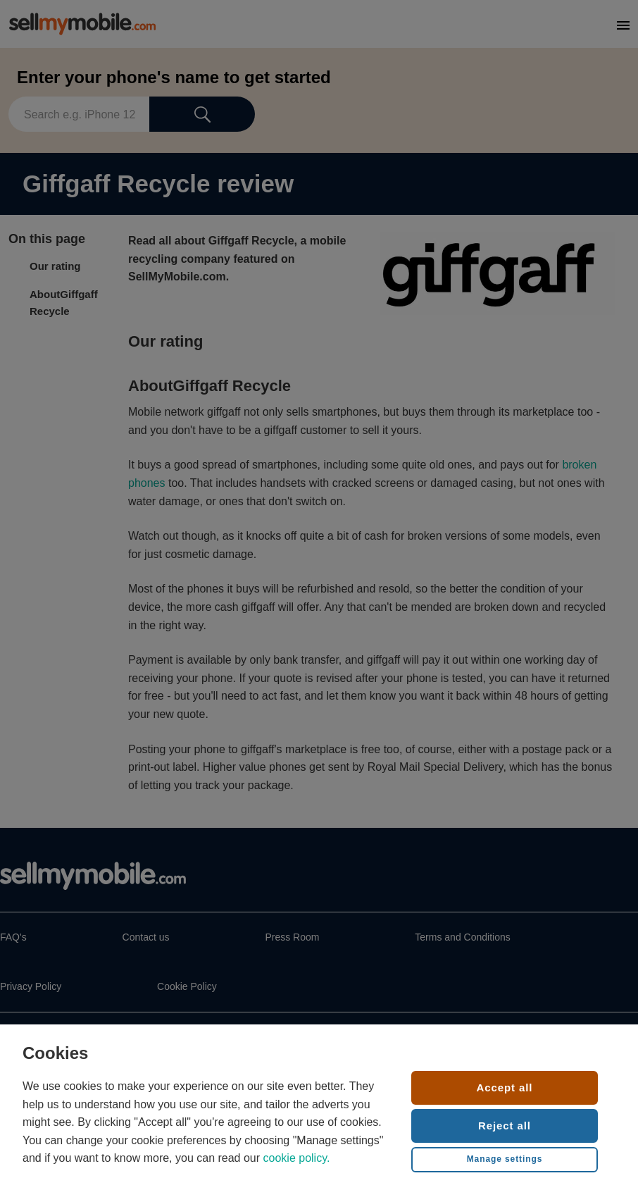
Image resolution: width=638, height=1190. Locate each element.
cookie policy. (296, 1158)
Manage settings (505, 1159)
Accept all (505, 1087)
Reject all (504, 1126)
